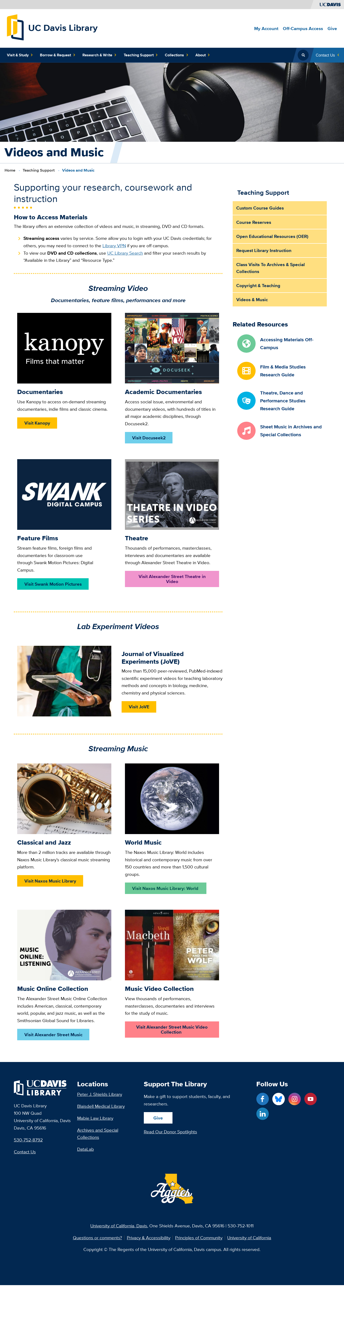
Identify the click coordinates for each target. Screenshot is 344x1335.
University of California (249, 1237)
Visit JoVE (139, 706)
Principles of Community (198, 1237)
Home (10, 170)
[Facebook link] (262, 1099)
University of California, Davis (118, 1225)
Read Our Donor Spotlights (170, 1131)
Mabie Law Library (95, 1118)
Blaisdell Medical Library (101, 1106)
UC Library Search (125, 253)
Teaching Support (39, 170)
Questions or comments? (97, 1237)
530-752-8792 (28, 1139)
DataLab (85, 1149)
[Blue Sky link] (278, 1099)
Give (158, 1117)
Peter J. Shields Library (99, 1094)
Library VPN (114, 245)
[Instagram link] (294, 1099)
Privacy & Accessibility (148, 1237)
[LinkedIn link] (262, 1114)
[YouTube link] (310, 1099)
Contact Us (25, 1151)
